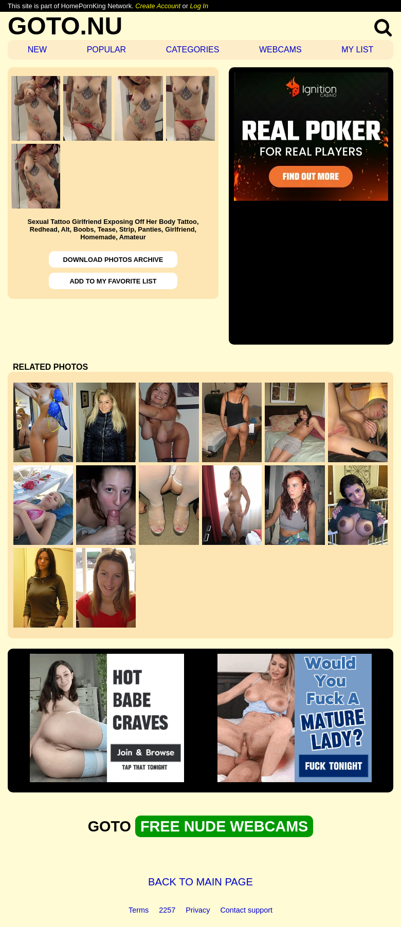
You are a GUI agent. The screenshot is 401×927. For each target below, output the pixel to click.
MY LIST (357, 49)
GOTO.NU (65, 26)
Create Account (157, 6)
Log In (199, 6)
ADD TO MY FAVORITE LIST (112, 281)
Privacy (198, 910)
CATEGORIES (193, 49)
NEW (37, 49)
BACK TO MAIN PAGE (200, 881)
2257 (167, 910)
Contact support (246, 910)
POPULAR (106, 49)
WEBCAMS (280, 49)
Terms (139, 910)
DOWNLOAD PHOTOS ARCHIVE (113, 259)
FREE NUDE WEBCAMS (224, 826)
